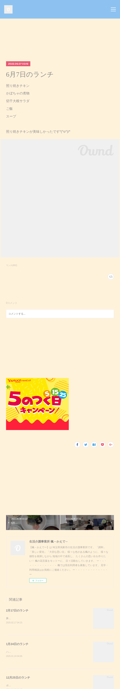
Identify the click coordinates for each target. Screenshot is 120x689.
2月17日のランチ (17, 610)
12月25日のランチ (18, 678)
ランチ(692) (11, 265)
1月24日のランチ (17, 644)
